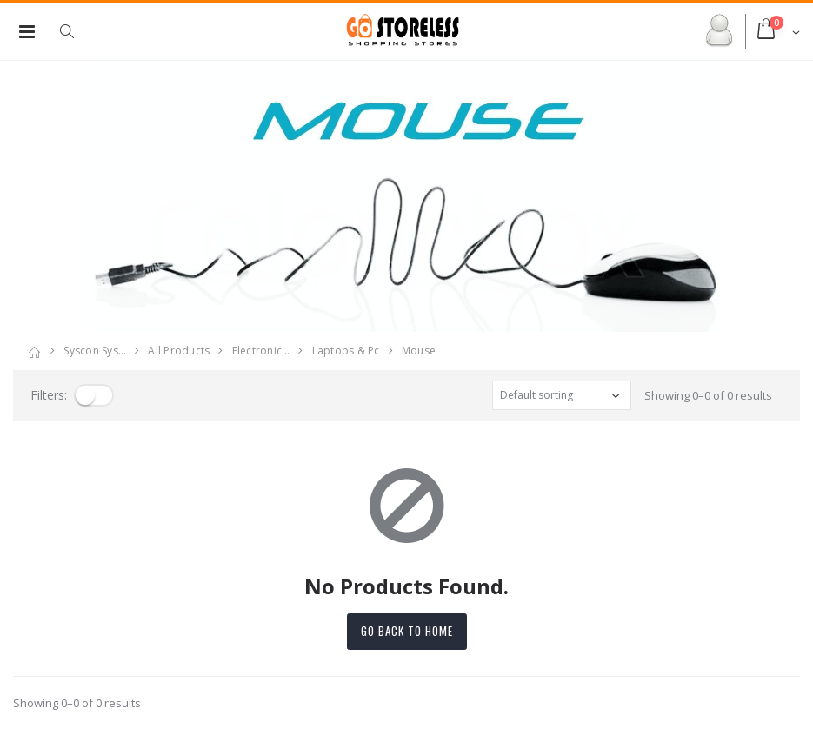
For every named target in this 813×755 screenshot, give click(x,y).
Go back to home (407, 630)
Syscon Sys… (94, 350)
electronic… (261, 350)
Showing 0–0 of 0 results (708, 395)
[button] (75, 31)
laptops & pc (346, 350)
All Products (179, 350)
